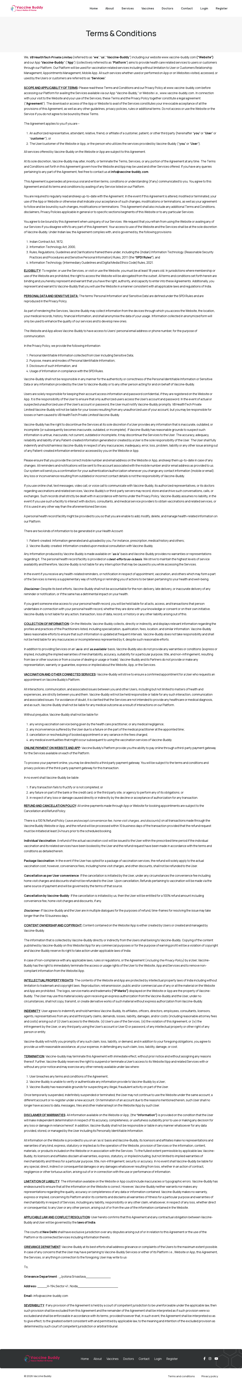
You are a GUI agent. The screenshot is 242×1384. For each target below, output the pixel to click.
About (109, 8)
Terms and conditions (181, 1376)
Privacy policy (209, 1376)
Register (222, 8)
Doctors (167, 8)
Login (204, 8)
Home (94, 8)
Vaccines (147, 8)
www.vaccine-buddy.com (179, 57)
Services (128, 8)
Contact (187, 8)
